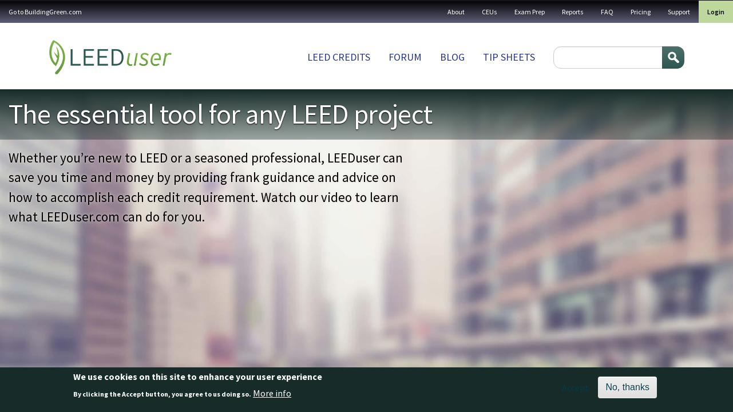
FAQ (607, 11)
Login (715, 11)
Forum (405, 57)
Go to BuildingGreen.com (45, 11)
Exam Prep (529, 11)
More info (272, 393)
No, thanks (627, 387)
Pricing (641, 11)
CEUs (489, 11)
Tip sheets (509, 57)
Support (679, 11)
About (456, 11)
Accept (575, 387)
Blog (452, 57)
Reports (573, 11)
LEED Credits (338, 57)
